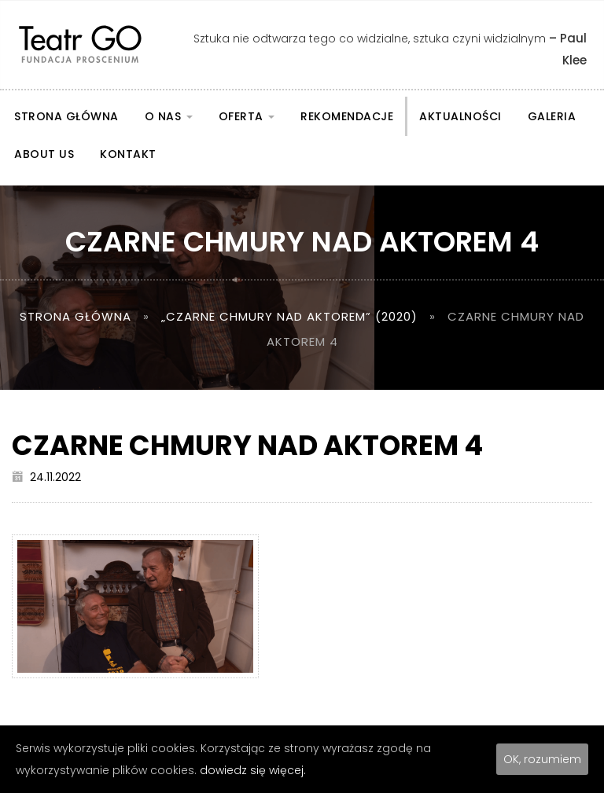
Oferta (247, 116)
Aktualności (460, 116)
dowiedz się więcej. (253, 770)
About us (44, 154)
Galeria (552, 116)
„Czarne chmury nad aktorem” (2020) (289, 316)
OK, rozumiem (542, 759)
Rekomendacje (346, 116)
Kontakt (128, 154)
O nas (169, 116)
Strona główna (66, 116)
